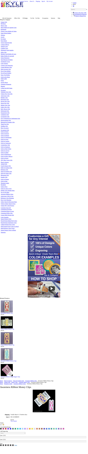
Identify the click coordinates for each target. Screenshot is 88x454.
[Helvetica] (3, 445)
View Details (14, 421)
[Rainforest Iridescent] (51, 428)
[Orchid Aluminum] (25, 428)
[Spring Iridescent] (54, 428)
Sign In (43, 1)
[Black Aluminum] (1, 428)
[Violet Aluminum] (8, 428)
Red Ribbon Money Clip (7, 313)
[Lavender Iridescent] (61, 428)
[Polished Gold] (3, 424)
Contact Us (15, 1)
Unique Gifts (7, 382)
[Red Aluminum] (6, 428)
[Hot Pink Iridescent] (63, 428)
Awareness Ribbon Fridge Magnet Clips (10, 376)
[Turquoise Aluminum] (20, 428)
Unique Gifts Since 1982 (80, 12)
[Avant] (6, 445)
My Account (50, 1)
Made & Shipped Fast (80, 16)
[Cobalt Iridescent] (47, 428)
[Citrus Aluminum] (30, 428)
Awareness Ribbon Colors (20, 383)
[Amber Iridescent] (39, 428)
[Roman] (1, 445)
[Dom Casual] (8, 445)
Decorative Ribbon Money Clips (8, 361)
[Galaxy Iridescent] (44, 428)
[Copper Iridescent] (42, 428)
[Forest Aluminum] (13, 428)
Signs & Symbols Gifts (18, 380)
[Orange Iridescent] (37, 428)
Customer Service (23, 1)
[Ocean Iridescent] (49, 428)
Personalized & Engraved (80, 14)
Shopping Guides (8, 383)
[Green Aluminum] (15, 428)
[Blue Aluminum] (10, 428)
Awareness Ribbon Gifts (31, 380)
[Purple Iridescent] (59, 428)
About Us (32, 1)
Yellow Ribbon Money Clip (7, 329)
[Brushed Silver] (1, 424)
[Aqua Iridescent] (56, 428)
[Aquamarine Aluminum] (22, 428)
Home (1, 380)
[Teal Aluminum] (18, 428)
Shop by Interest (8, 380)
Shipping (38, 1)
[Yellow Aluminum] (32, 428)
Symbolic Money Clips (24, 382)
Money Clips (15, 382)
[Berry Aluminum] (3, 428)
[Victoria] (13, 445)
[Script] (10, 445)
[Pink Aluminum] (27, 428)
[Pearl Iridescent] (35, 428)
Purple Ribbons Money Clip (7, 345)
